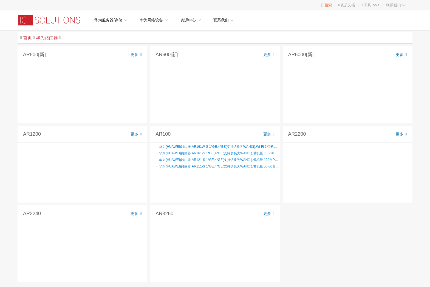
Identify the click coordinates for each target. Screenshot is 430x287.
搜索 (326, 5)
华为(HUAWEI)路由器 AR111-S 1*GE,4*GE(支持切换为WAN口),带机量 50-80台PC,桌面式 (225, 166)
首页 (27, 37)
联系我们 (396, 5)
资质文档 (348, 5)
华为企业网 (52, 20)
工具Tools (371, 5)
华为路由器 (47, 37)
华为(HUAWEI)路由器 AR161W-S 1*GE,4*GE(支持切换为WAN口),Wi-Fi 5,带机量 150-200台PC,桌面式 (234, 147)
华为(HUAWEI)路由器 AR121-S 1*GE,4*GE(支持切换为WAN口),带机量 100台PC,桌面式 (223, 160)
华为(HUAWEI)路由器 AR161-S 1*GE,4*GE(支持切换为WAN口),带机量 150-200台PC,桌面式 (227, 153)
